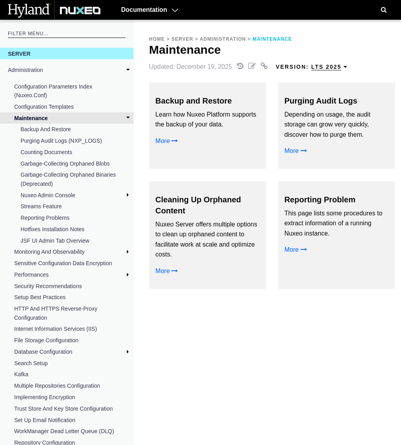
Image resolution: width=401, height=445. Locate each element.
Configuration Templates (44, 107)
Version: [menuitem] (312, 67)
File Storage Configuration (46, 340)
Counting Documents (46, 152)
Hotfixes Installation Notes (53, 229)
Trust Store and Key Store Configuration (63, 408)
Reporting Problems (45, 218)
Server (19, 54)
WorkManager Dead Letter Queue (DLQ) (64, 431)
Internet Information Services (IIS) (55, 329)
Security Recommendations (48, 286)
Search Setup (31, 363)
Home (157, 39)
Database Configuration (43, 352)
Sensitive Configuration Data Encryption (63, 263)
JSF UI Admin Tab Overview (55, 241)
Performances (31, 275)
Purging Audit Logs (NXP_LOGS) (61, 141)
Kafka (21, 374)
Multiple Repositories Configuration (57, 386)
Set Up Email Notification (44, 420)
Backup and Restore (46, 129)
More (166, 141)
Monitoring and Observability (49, 252)
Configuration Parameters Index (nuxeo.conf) (53, 90)
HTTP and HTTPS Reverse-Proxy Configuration (56, 313)
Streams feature (41, 206)
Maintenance (31, 118)
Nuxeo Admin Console (48, 195)
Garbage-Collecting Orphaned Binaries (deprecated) (68, 179)
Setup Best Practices (40, 297)
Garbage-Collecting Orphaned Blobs (65, 163)
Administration (25, 70)
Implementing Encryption (44, 397)
